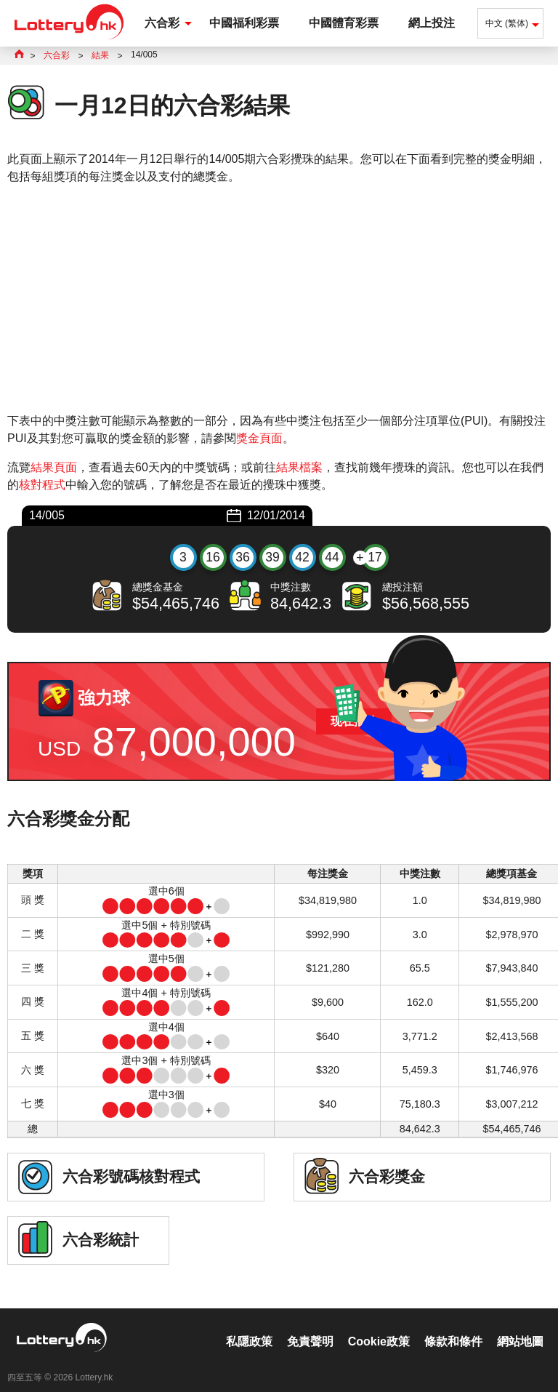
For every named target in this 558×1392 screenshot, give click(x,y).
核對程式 (42, 485)
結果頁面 (54, 467)
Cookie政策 (379, 1326)
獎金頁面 (259, 438)
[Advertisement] (279, 299)
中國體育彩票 (344, 23)
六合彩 (162, 23)
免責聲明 (310, 1326)
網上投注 (431, 23)
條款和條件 (453, 1326)
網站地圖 (520, 1326)
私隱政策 (249, 1326)
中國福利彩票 (244, 23)
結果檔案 (299, 467)
